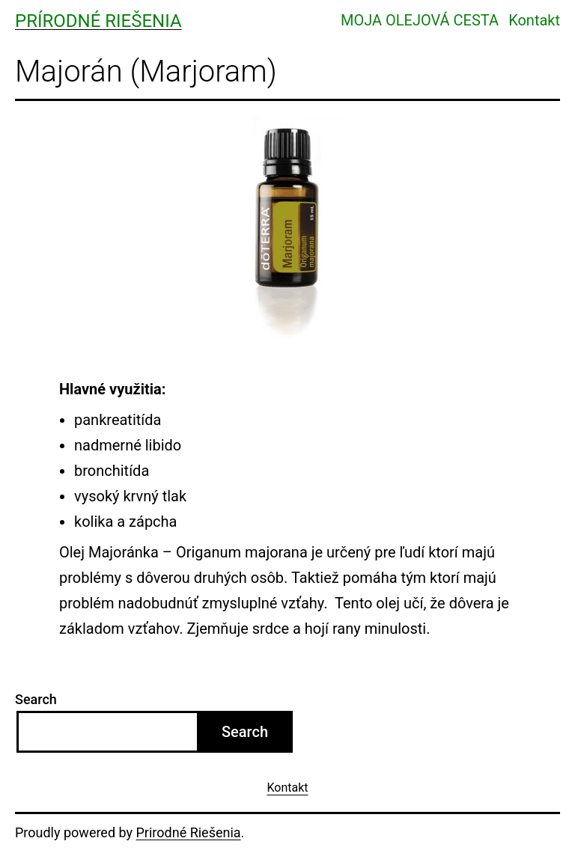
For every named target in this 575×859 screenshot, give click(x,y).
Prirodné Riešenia (188, 832)
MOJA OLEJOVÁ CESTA (420, 20)
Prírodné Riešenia (98, 20)
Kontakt (534, 20)
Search (36, 699)
